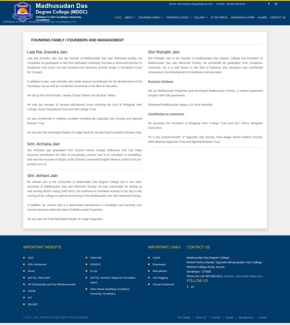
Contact (263, 317)
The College (183, 317)
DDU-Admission (37, 264)
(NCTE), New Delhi (39, 277)
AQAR (156, 257)
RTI (30, 297)
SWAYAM (95, 257)
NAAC (31, 271)
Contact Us (278, 17)
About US (201, 317)
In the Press (219, 17)
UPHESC (95, 264)
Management (246, 317)
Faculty (230, 317)
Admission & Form (242, 17)
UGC (31, 257)
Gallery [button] (200, 17)
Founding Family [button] (150, 17)
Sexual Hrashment (163, 284)
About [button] (129, 17)
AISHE (32, 291)
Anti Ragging (160, 277)
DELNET (33, 304)
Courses (216, 317)
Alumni (262, 17)
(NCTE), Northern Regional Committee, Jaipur (113, 280)
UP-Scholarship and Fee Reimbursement (52, 284)
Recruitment (160, 271)
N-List (93, 271)
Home (118, 17)
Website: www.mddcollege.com (243, 276)
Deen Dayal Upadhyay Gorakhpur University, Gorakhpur (109, 291)
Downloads (159, 264)
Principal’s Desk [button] (178, 17)
